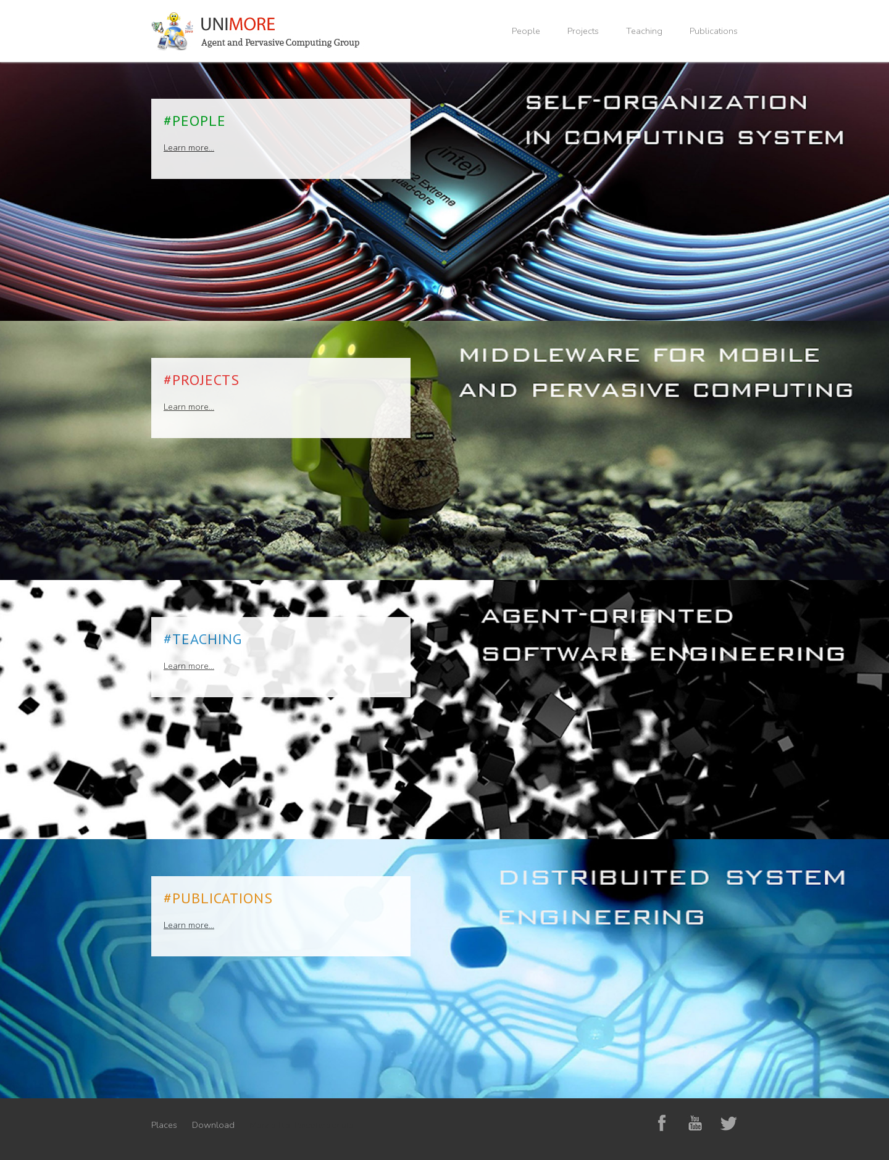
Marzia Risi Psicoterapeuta (301, 1125)
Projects (583, 31)
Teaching (644, 31)
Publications (714, 31)
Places (164, 1125)
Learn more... (189, 147)
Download (213, 1125)
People (526, 31)
